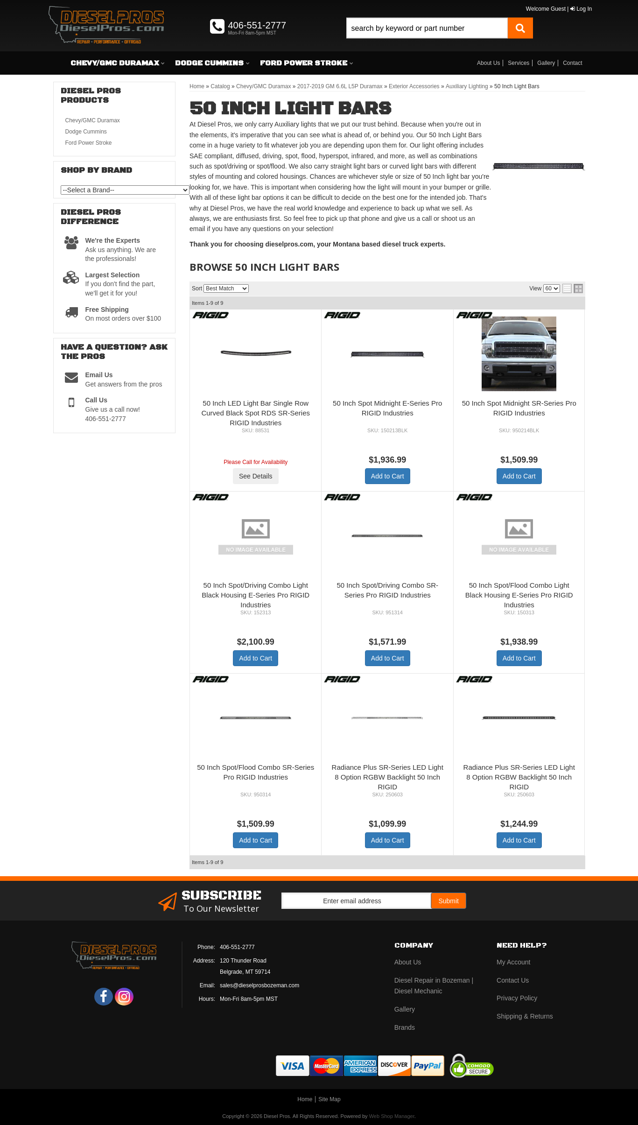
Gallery (546, 63)
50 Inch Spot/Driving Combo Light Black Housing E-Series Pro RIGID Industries (255, 595)
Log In (581, 9)
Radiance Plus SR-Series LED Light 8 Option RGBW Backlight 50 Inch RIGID (387, 777)
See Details (256, 476)
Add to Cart (387, 476)
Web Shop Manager (391, 1116)
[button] (439, 38)
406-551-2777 (237, 947)
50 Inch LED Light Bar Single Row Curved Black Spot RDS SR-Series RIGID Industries (255, 413)
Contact (572, 63)
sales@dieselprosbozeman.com (259, 985)
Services (518, 63)
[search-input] (427, 28)
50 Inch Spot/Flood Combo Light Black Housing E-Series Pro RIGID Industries (519, 595)
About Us (488, 63)
